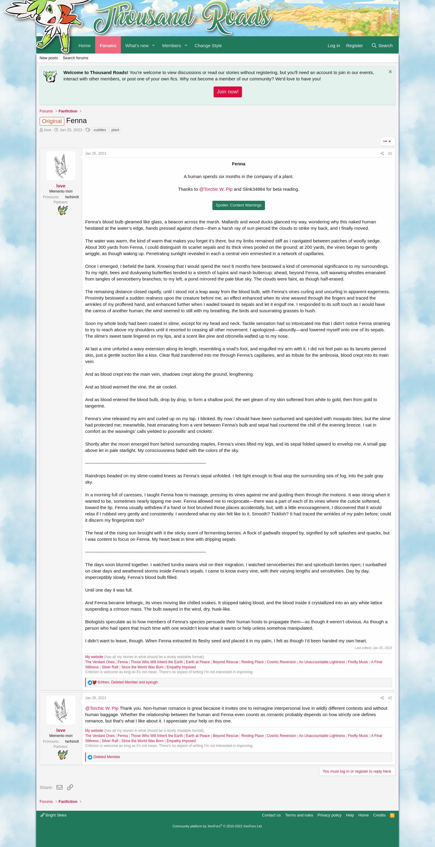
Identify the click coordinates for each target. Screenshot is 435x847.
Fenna (123, 662)
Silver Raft (110, 667)
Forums (108, 45)
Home (363, 815)
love (47, 130)
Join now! (228, 92)
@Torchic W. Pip (215, 189)
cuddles (100, 130)
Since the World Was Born (142, 667)
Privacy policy (329, 815)
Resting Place (252, 662)
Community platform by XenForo (217, 826)
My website (94, 657)
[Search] (382, 45)
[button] (153, 45)
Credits (379, 815)
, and (128, 682)
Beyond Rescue (226, 662)
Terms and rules (299, 815)
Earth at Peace (198, 662)
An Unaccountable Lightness (322, 662)
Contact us (271, 815)
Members (171, 45)
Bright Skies (53, 815)
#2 (390, 698)
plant (115, 130)
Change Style (208, 45)
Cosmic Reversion (281, 662)
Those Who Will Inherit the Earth (157, 662)
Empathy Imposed (181, 667)
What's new (137, 45)
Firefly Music (358, 662)
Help (350, 815)
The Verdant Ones (99, 662)
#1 (390, 153)
